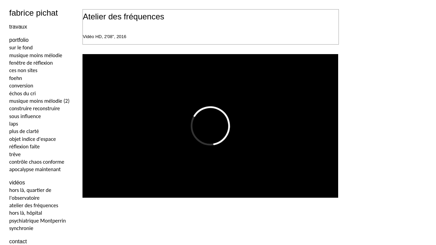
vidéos (17, 182)
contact (18, 241)
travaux (18, 27)
